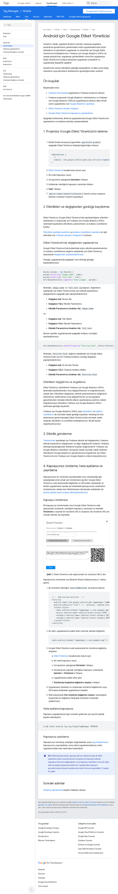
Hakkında (7, 16)
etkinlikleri (87, 403)
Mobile (27, 11)
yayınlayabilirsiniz (100, 734)
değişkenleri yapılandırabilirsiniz (69, 246)
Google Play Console (86, 828)
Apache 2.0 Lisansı (45, 796)
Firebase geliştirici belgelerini (69, 227)
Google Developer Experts (48, 824)
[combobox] (99, 3)
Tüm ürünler (43, 878)
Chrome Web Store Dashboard (90, 845)
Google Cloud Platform (47, 874)
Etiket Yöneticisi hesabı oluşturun (63, 108)
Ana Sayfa (47, 30)
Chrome (41, 865)
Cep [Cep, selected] (26, 16)
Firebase (41, 870)
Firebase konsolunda (58, 93)
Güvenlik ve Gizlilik (70, 3)
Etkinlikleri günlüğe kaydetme (56, 224)
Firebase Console (85, 832)
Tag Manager (11, 11)
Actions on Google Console (89, 836)
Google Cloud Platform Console (91, 824)
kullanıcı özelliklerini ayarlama (86, 224)
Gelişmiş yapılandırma (53, 781)
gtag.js (38, 3)
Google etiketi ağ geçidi (79, 16)
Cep (93, 30)
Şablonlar (48, 16)
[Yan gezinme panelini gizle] (31, 889)
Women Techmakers (46, 832)
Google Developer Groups (48, 820)
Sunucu (36, 16)
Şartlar (41, 889)
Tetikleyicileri (49, 432)
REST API (60, 16)
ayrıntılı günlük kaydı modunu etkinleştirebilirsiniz (65, 484)
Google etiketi (24, 3)
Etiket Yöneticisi (56, 166)
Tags (6, 3)
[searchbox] (17, 25)
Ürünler (57, 30)
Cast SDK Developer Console (89, 840)
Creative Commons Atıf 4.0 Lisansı (84, 794)
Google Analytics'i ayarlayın (82, 104)
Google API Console (86, 820)
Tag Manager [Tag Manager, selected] (52, 3)
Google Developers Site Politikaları (95, 796)
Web (18, 16)
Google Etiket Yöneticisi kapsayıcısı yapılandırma (71, 113)
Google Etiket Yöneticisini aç (99, 11)
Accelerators (43, 828)
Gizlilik (48, 889)
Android (41, 861)
